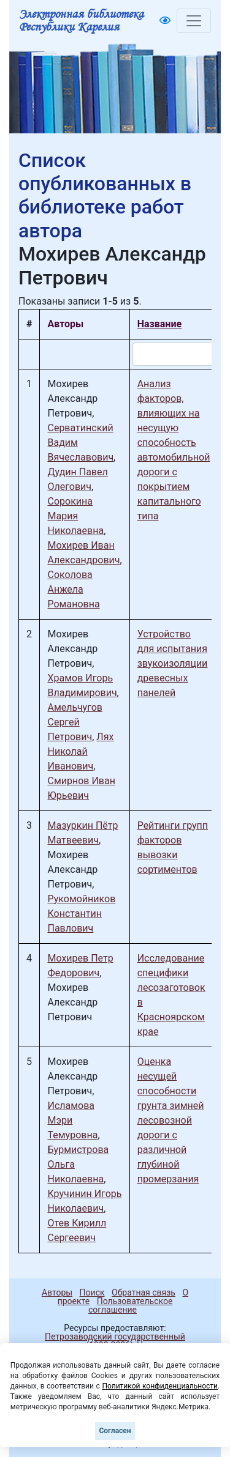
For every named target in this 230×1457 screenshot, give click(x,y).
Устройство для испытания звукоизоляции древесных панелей (172, 663)
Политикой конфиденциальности (160, 1386)
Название (159, 324)
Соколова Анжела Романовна (73, 589)
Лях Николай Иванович (80, 751)
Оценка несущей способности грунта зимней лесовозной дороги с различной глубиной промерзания (170, 1120)
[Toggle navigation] (194, 21)
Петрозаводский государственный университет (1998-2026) (109, 1341)
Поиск (92, 1292)
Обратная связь (143, 1292)
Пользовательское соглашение (130, 1305)
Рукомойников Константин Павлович (81, 913)
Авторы (57, 1292)
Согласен (115, 1430)
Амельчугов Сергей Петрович (74, 722)
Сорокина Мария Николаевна (75, 515)
